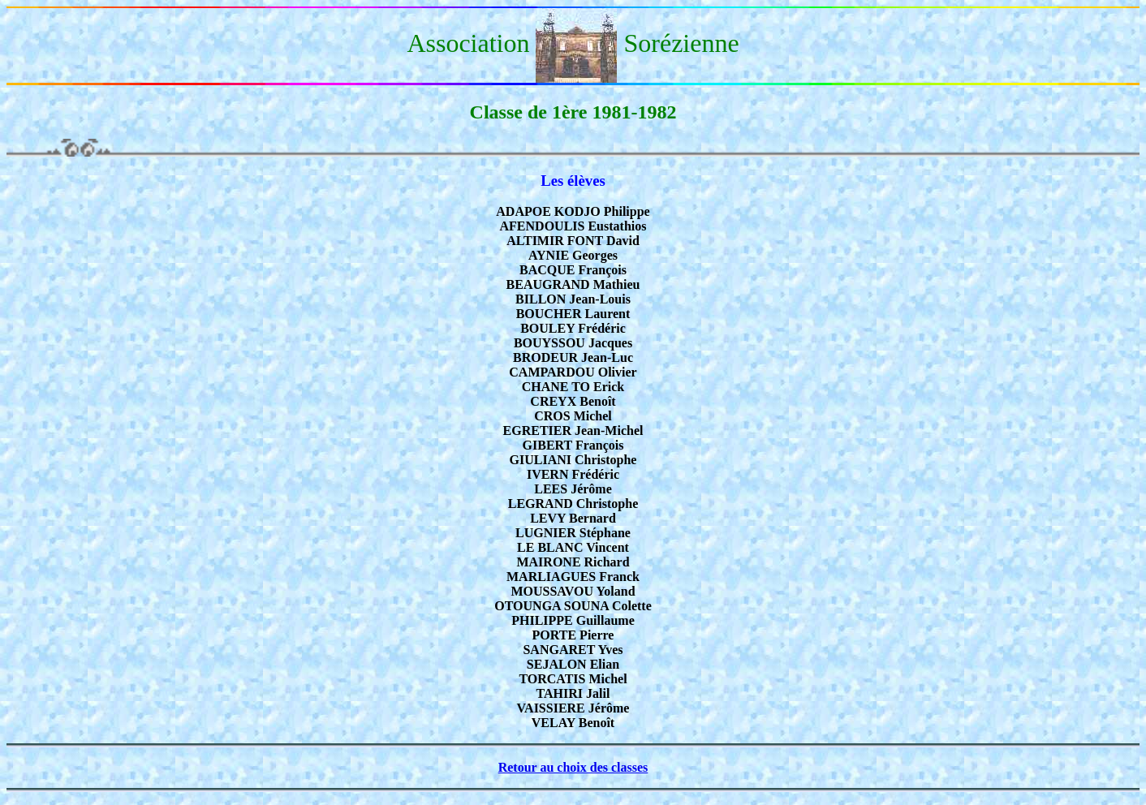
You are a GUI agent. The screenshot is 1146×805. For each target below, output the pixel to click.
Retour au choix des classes (573, 767)
